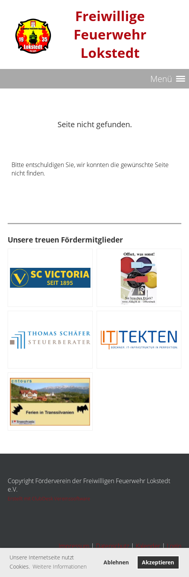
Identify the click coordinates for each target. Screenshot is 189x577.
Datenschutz (112, 546)
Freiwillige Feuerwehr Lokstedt (110, 34)
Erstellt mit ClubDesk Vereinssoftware (49, 498)
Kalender (148, 546)
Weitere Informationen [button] (60, 566)
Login (174, 546)
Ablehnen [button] (116, 562)
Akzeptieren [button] (158, 562)
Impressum (74, 546)
